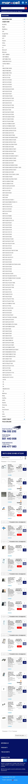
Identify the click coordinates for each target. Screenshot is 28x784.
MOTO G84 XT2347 (7, 333)
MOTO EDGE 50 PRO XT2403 (9, 160)
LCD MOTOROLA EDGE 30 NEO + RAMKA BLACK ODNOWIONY (11, 547)
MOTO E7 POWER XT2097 (9, 123)
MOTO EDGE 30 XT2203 (8, 146)
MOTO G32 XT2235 (7, 234)
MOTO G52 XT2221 (7, 259)
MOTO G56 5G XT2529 (8, 273)
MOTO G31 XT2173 (7, 232)
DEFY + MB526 (6, 54)
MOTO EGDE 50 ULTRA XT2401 (10, 179)
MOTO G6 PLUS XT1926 (8, 287)
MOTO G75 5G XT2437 (8, 315)
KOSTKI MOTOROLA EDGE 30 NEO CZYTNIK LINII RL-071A (11, 508)
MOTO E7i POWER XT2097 (9, 126)
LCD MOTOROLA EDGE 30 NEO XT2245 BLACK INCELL (11, 579)
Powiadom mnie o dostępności (17, 522)
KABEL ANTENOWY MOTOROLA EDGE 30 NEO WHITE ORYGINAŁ (12, 494)
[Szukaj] (13, 8)
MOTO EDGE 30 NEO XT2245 (9, 139)
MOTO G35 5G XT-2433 (8, 239)
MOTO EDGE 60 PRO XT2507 (9, 169)
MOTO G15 (5, 213)
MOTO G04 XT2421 (7, 192)
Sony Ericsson (5, 409)
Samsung (4, 405)
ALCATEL (4, 24)
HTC (3, 38)
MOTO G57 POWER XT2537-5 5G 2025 (12, 278)
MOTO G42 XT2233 (7, 248)
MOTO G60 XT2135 (7, 292)
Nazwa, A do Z (11, 458)
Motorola (4, 52)
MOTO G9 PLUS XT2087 (8, 345)
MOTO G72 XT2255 (7, 310)
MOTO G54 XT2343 (7, 266)
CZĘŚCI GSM (5, 21)
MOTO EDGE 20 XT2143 (8, 133)
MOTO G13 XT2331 (7, 209)
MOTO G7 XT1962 (7, 305)
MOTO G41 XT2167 (7, 245)
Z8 (3, 391)
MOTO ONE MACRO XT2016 (9, 352)
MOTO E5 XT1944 (7, 109)
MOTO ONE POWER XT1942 (9, 354)
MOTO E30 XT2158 (7, 91)
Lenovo (4, 45)
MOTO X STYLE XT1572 (8, 365)
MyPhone (4, 393)
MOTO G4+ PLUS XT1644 (8, 243)
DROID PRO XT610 (7, 61)
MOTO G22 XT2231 (7, 222)
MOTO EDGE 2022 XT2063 (9, 135)
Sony (3, 407)
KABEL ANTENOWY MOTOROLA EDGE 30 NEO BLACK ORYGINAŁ (11, 481)
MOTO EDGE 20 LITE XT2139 (9, 128)
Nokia (3, 395)
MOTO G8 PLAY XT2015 (8, 319)
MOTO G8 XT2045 (7, 328)
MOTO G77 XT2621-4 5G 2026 (10, 317)
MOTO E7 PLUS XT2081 (8, 121)
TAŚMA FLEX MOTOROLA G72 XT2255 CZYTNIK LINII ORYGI (11, 688)
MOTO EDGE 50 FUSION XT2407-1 (11, 156)
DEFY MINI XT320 (7, 59)
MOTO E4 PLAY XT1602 (8, 98)
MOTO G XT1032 (7, 190)
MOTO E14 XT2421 (7, 82)
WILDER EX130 (6, 388)
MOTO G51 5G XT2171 (8, 257)
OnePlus (4, 398)
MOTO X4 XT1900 (7, 370)
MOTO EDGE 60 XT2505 (8, 172)
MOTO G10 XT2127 (7, 204)
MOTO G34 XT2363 (7, 236)
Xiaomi (4, 416)
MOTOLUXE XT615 (7, 375)
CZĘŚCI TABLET (6, 419)
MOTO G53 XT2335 (7, 262)
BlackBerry (4, 29)
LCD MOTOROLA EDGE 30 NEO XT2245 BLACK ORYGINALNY (11, 603)
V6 (3, 382)
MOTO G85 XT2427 (7, 335)
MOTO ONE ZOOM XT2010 (9, 361)
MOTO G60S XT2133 (7, 294)
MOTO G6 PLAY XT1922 (8, 285)
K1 (3, 66)
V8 (3, 384)
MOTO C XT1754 (7, 75)
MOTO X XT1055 (7, 368)
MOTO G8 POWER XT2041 (9, 326)
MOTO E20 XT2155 (7, 86)
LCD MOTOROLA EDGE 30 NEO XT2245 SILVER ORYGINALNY (11, 622)
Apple (3, 26)
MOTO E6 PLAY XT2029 (8, 112)
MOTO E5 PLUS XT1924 (8, 107)
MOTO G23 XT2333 (7, 225)
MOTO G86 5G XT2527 (8, 338)
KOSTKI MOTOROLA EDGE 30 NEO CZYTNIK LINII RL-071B (11, 528)
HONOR (4, 36)
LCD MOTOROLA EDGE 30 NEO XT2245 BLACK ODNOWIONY (11, 591)
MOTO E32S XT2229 (7, 96)
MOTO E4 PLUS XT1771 (8, 100)
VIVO (3, 414)
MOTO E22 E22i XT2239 (8, 89)
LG (2, 47)
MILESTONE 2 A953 (7, 68)
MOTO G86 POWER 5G (8, 340)
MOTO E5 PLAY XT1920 (8, 105)
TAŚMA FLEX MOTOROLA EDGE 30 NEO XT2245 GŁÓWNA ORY (11, 674)
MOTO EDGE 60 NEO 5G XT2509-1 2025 (12, 167)
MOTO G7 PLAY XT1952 (8, 299)
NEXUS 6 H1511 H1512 (8, 377)
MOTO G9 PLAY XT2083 (8, 342)
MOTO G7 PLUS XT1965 (8, 301)
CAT (3, 31)
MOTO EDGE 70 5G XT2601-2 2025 (11, 174)
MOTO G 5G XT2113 (7, 188)
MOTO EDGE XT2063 (7, 176)
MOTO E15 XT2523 (7, 84)
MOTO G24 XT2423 (7, 227)
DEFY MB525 (6, 56)
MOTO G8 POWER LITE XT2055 (10, 324)
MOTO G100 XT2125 (7, 206)
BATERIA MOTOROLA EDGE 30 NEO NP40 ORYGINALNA (11, 466)
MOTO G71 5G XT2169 (8, 308)
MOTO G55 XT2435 (7, 269)
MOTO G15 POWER (7, 216)
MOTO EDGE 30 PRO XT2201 (9, 142)
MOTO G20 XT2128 (7, 218)
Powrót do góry (20, 735)
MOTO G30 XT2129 (7, 229)
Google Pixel (5, 33)
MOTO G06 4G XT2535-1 (8, 199)
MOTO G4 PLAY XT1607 (8, 241)
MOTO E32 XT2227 (7, 93)
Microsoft (4, 50)
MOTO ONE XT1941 (7, 358)
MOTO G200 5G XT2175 (8, 220)
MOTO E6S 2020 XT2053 (8, 116)
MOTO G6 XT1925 (7, 289)
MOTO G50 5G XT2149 (8, 252)
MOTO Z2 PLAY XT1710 (8, 372)
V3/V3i (4, 379)
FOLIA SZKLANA (6, 421)
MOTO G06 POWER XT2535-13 (10, 202)
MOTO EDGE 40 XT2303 (8, 153)
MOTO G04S (5, 195)
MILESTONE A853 (7, 70)
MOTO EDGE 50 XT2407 (8, 162)
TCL (3, 411)
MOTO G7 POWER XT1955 (9, 303)
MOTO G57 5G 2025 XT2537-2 (10, 275)
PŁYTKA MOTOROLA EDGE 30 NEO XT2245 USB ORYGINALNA (11, 660)
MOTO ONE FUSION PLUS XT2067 (10, 349)
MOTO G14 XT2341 (7, 211)
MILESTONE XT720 (7, 73)
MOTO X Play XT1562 (8, 363)
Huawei (4, 40)
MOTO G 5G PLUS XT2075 (9, 186)
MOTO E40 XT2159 (7, 103)
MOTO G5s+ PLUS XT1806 (9, 282)
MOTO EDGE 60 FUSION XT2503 (10, 165)
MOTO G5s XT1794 (7, 280)
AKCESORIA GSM (7, 19)
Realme (4, 402)
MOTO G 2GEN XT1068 (8, 181)
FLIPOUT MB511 (6, 63)
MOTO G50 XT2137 (7, 255)
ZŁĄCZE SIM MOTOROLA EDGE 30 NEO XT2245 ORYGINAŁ (11, 704)
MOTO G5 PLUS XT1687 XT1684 (10, 250)
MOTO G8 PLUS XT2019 (8, 322)
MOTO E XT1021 (6, 77)
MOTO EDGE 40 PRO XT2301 (9, 151)
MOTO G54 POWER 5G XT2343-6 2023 (12, 264)
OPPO (3, 400)
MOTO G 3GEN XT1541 (8, 183)
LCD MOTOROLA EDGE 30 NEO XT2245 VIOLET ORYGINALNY (11, 641)
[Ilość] (24, 466)
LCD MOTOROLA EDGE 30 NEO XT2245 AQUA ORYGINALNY (11, 561)
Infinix (3, 43)
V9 (3, 386)
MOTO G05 (5, 197)
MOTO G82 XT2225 (7, 331)
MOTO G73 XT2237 (7, 312)
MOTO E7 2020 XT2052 (8, 119)
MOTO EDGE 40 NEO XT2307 (9, 149)
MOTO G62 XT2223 (7, 296)
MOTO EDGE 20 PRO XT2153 (9, 130)
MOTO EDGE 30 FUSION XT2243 (10, 137)
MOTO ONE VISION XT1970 (9, 356)
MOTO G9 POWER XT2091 (9, 347)
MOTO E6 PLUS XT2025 (8, 114)
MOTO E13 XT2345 (7, 79)
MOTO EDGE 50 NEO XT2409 (9, 158)
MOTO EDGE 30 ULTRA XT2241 (10, 144)
